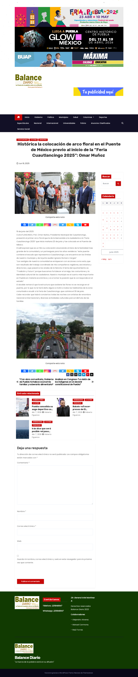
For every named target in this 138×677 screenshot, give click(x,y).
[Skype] (77, 222)
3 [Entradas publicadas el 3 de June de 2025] (106, 213)
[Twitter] (32, 222)
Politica (51, 117)
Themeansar (88, 673)
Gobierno (38, 117)
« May (103, 259)
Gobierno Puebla (38, 400)
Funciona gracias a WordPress (56, 673)
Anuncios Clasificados (100, 123)
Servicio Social (23, 129)
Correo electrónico (26, 526)
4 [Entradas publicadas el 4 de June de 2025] (110, 213)
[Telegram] (62, 222)
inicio (27, 117)
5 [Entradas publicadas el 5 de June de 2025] (114, 213)
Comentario (23, 462)
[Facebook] (24, 222)
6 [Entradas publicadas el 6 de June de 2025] (117, 213)
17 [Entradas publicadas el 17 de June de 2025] (107, 228)
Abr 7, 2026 (37, 412)
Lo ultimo (34, 140)
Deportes (103, 117)
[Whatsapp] (39, 222)
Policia (83, 123)
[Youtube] (85, 222)
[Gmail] (55, 222)
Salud (75, 117)
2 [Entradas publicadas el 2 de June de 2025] (103, 213)
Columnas (88, 117)
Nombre (21, 511)
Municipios (63, 117)
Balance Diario (27, 657)
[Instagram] (47, 222)
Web (19, 541)
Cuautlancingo (23, 140)
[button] (122, 123)
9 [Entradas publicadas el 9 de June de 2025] (103, 220)
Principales (77, 403)
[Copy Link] (70, 222)
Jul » (110, 259)
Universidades (69, 123)
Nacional (37, 123)
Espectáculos (23, 123)
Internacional (52, 123)
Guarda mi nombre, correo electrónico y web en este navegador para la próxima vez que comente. (54, 561)
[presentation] (35, 571)
